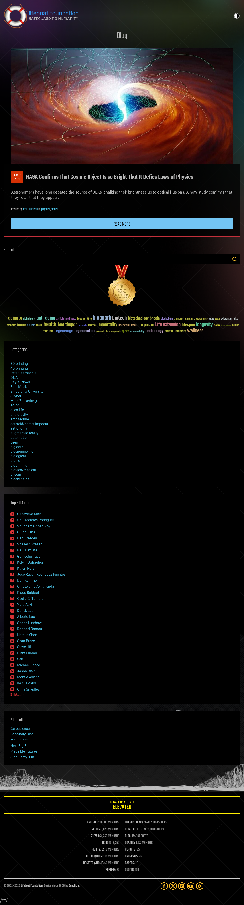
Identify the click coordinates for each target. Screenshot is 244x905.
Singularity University (26, 391)
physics (45, 209)
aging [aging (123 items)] (13, 318)
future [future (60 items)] (21, 325)
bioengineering (21, 451)
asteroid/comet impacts (29, 424)
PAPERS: (130, 863)
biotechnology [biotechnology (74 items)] (138, 318)
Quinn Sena (26, 532)
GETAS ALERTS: (133, 829)
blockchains (19, 479)
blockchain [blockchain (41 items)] (167, 319)
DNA (14, 378)
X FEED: (95, 836)
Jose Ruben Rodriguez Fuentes (41, 574)
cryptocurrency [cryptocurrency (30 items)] (201, 319)
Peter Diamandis (23, 373)
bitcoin (15, 474)
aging (14, 405)
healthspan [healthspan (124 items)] (68, 325)
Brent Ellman (27, 653)
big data (16, 447)
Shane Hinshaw (29, 623)
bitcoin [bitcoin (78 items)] (155, 318)
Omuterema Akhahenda (35, 586)
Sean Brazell (27, 641)
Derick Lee (25, 611)
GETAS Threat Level (122, 806)
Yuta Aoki (24, 605)
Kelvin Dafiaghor (30, 562)
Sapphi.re (74, 885)
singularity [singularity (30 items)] (116, 331)
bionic (15, 461)
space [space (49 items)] (125, 331)
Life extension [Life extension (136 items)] (168, 325)
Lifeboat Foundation (32, 885)
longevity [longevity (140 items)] (204, 325)
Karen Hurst (26, 568)
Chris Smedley (28, 689)
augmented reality (24, 433)
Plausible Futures (23, 751)
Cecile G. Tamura (30, 599)
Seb (20, 659)
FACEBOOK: (93, 822)
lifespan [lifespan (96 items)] (188, 324)
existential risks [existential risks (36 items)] (229, 319)
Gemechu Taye (28, 556)
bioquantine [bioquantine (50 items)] (84, 318)
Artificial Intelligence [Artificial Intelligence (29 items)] (66, 319)
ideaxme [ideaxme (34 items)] (92, 325)
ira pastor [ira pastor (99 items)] (146, 324)
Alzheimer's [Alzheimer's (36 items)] (29, 319)
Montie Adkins (28, 677)
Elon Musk (18, 387)
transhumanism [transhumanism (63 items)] (175, 331)
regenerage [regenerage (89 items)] (64, 331)
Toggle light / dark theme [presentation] (237, 16)
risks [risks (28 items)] (108, 331)
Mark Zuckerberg (23, 401)
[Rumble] (199, 886)
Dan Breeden (27, 538)
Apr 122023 (17, 177)
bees (14, 442)
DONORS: (107, 843)
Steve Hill (24, 647)
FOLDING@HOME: (94, 856)
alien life (17, 410)
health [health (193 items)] (50, 324)
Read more (122, 224)
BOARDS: (130, 843)
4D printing (19, 368)
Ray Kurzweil (20, 382)
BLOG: (128, 836)
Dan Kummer (27, 580)
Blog (122, 36)
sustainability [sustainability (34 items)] (137, 331)
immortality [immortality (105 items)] (107, 324)
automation (19, 438)
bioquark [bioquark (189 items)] (102, 318)
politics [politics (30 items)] (235, 325)
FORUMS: (111, 870)
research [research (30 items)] (100, 331)
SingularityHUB (22, 757)
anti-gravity (19, 414)
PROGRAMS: (131, 856)
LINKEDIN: (95, 829)
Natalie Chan (27, 635)
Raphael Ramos (29, 629)
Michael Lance (28, 665)
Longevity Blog (22, 734)
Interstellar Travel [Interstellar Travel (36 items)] (127, 325)
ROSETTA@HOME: (93, 863)
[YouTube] (190, 886)
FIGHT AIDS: (98, 850)
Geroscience (20, 729)
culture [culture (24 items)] (211, 319)
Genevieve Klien (29, 514)
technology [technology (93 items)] (154, 331)
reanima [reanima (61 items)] (48, 331)
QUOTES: (129, 870)
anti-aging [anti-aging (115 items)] (46, 318)
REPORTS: (130, 850)
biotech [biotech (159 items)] (119, 318)
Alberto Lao (26, 617)
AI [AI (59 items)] (20, 319)
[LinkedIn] (181, 886)
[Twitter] (173, 886)
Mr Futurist (19, 740)
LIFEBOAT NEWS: (134, 822)
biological (18, 456)
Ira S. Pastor (26, 683)
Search (234, 259)
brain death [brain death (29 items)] (179, 319)
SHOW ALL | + (17, 695)
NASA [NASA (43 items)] (217, 325)
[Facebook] (164, 886)
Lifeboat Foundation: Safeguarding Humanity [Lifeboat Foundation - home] (111, 16)
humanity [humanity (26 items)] (83, 325)
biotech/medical (23, 470)
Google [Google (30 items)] (39, 325)
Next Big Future (22, 746)
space (54, 209)
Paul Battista (30, 209)
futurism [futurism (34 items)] (31, 325)
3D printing (19, 364)
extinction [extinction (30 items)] (11, 325)
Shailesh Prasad (30, 544)
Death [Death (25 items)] (217, 319)
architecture (19, 419)
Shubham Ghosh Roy (33, 526)
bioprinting (18, 465)
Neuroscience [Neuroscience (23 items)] (226, 325)
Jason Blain (26, 671)
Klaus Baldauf (28, 593)
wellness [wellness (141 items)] (195, 331)
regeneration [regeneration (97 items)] (84, 331)
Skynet (15, 396)
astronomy (18, 428)
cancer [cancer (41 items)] (189, 319)
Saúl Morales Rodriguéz (35, 520)
